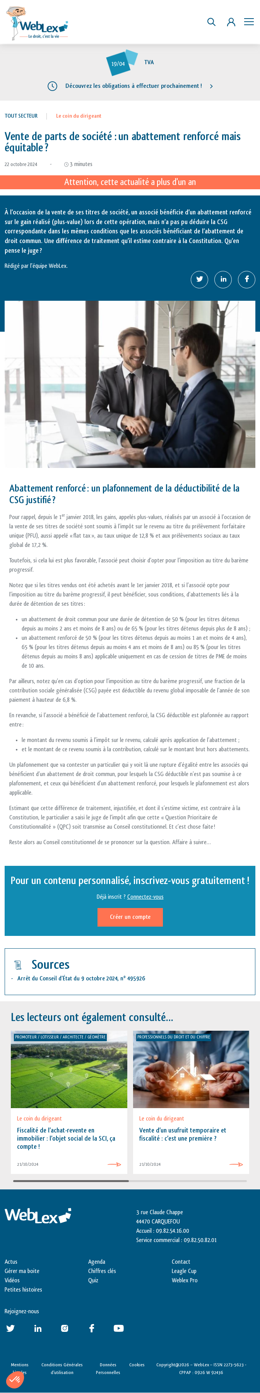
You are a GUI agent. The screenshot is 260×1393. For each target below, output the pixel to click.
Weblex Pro (185, 1280)
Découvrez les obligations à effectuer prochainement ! (133, 86)
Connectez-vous (145, 897)
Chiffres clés (102, 1271)
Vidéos (12, 1280)
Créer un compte (130, 917)
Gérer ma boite (22, 1271)
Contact (181, 1262)
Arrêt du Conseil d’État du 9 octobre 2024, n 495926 (81, 979)
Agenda (96, 1262)
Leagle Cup (184, 1271)
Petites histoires (23, 1290)
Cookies (137, 1364)
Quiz (93, 1280)
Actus (11, 1262)
